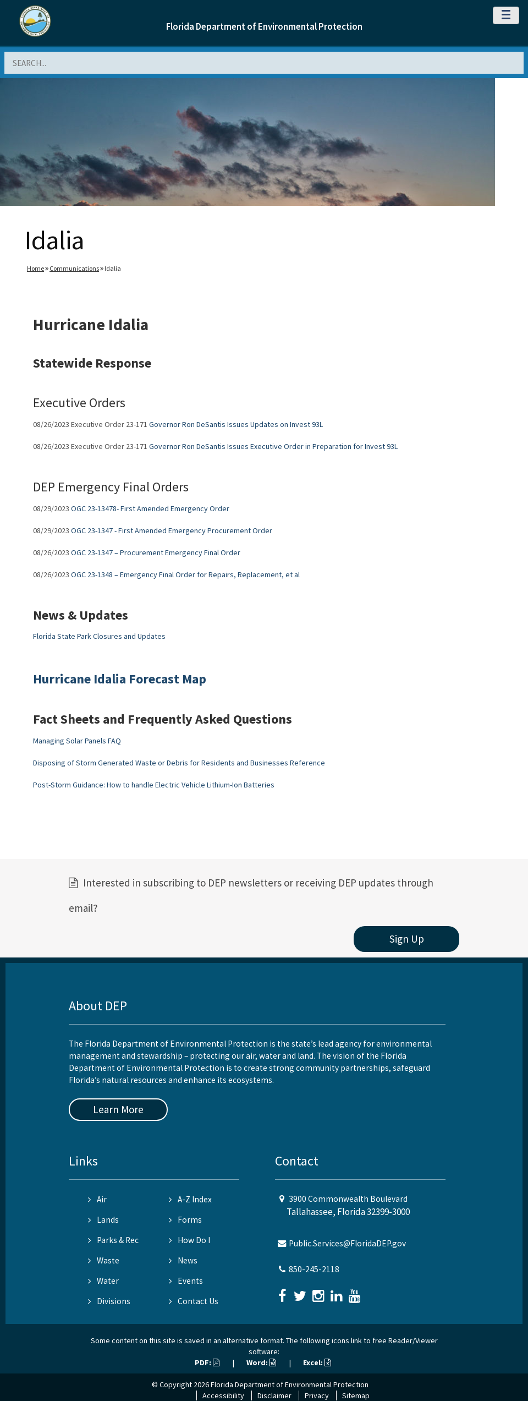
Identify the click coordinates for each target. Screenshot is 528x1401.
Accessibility (223, 1395)
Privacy (317, 1395)
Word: (261, 1362)
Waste (103, 1260)
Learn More (118, 1109)
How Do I (189, 1240)
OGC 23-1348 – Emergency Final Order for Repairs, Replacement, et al (185, 574)
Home (35, 268)
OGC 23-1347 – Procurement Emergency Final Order (155, 552)
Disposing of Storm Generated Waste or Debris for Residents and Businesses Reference (179, 763)
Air (97, 1199)
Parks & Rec (113, 1240)
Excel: (317, 1362)
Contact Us (193, 1301)
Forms (185, 1219)
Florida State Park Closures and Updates (99, 636)
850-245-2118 (314, 1269)
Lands (103, 1219)
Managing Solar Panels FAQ (77, 741)
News (183, 1260)
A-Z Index (190, 1199)
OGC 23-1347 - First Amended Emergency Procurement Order (171, 530)
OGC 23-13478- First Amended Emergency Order (150, 508)
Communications (74, 268)
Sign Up (406, 938)
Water (103, 1281)
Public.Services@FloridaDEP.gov (347, 1243)
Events (186, 1281)
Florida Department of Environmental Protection (264, 26)
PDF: (207, 1362)
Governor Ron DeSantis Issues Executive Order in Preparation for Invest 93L (273, 446)
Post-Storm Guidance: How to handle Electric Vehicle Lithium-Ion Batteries (153, 785)
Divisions (109, 1301)
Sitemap (356, 1395)
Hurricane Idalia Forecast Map (119, 678)
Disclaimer (274, 1395)
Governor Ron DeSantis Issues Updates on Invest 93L (236, 424)
